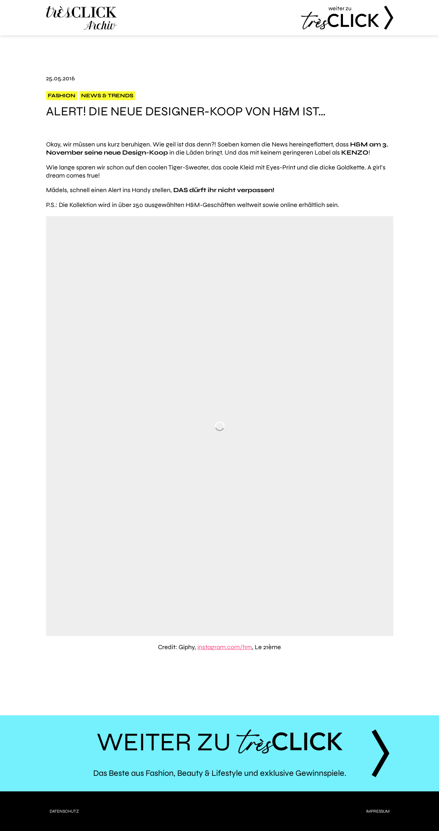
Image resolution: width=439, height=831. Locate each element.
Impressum (378, 811)
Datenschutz (64, 811)
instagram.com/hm (224, 647)
